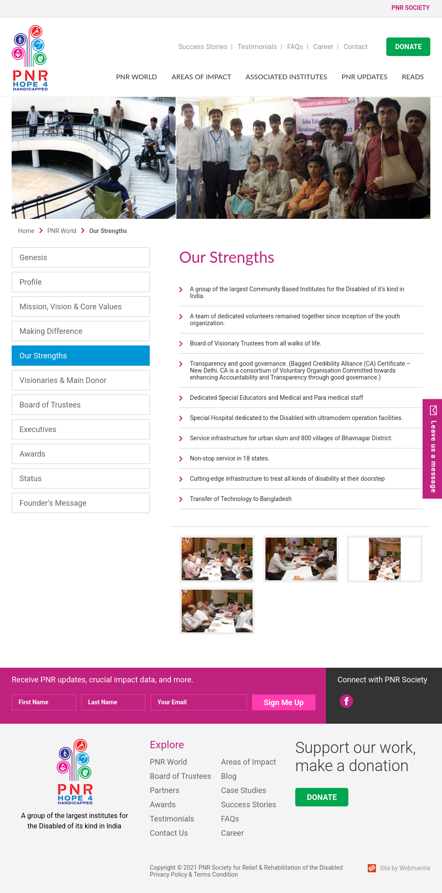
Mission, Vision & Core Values (70, 306)
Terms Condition (216, 874)
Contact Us (169, 832)
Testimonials (257, 47)
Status (30, 478)
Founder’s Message (53, 502)
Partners (164, 790)
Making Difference (50, 331)
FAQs (295, 47)
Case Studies (243, 790)
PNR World (136, 76)
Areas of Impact (201, 76)
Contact (356, 47)
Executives (38, 429)
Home (26, 230)
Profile (30, 281)
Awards (32, 453)
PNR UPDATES (364, 76)
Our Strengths (43, 355)
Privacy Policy (168, 874)
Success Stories (202, 47)
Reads (413, 76)
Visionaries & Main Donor (63, 380)
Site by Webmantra (405, 868)
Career (323, 47)
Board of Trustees (50, 404)
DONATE (408, 47)
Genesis (33, 257)
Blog (229, 776)
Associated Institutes (286, 76)
